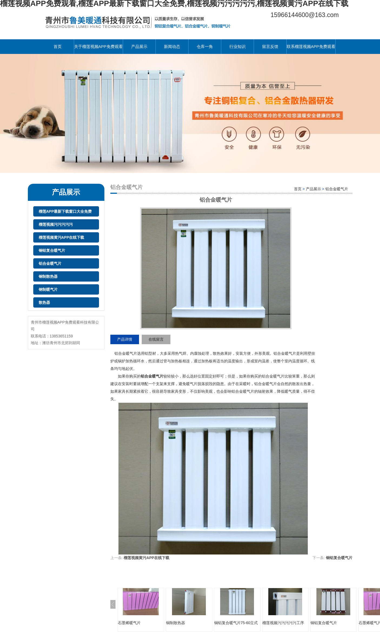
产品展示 (139, 46)
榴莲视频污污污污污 (56, 224)
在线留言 (156, 339)
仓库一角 (205, 46)
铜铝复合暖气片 (52, 250)
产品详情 (124, 339)
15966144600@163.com (304, 14)
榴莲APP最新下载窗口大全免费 (65, 211)
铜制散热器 (48, 276)
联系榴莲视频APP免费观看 (311, 46)
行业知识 (237, 46)
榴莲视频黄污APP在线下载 (61, 237)
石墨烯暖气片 (129, 623)
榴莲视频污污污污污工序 (283, 623)
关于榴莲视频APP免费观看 (98, 46)
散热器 (44, 302)
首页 (58, 46)
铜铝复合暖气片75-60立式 (236, 623)
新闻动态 (172, 46)
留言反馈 (270, 46)
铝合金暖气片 (50, 263)
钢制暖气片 (48, 289)
